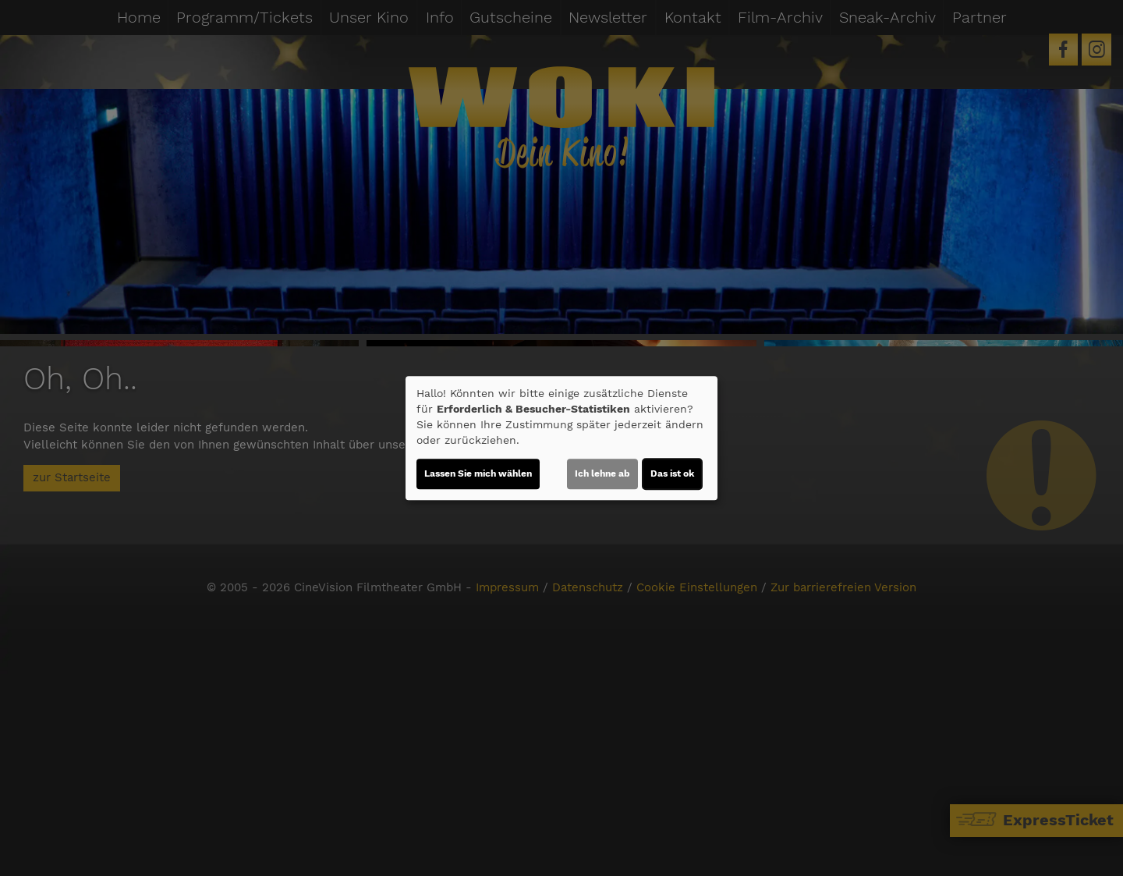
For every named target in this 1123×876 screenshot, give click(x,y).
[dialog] (561, 438)
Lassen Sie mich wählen (478, 473)
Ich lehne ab (602, 473)
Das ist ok (672, 473)
